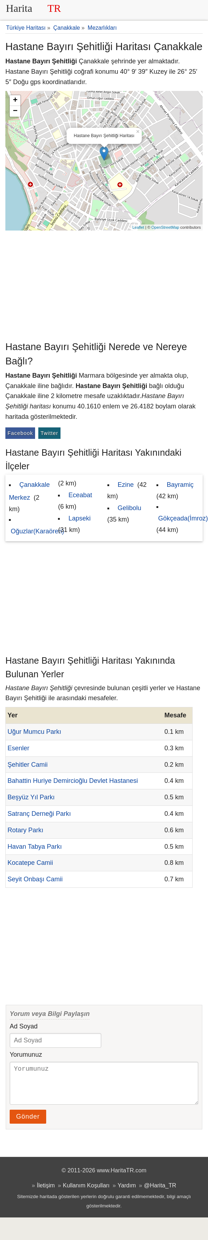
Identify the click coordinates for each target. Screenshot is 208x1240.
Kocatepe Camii (30, 862)
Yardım (127, 1192)
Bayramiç (180, 484)
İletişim (46, 1192)
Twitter (49, 433)
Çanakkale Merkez (29, 491)
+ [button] (15, 100)
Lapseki (79, 518)
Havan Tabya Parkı (35, 846)
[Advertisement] (104, 284)
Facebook (20, 433)
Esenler (18, 748)
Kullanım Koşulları (86, 1192)
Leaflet (138, 227)
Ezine (126, 484)
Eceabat (80, 495)
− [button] (15, 111)
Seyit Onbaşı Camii (35, 879)
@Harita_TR (160, 1192)
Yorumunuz (26, 1054)
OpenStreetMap (165, 227)
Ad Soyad (24, 1026)
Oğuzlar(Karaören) (37, 531)
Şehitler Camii (28, 764)
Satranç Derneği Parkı (39, 813)
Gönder (28, 1123)
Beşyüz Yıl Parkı (31, 797)
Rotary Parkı (25, 830)
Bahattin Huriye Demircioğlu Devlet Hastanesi (73, 780)
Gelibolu (129, 508)
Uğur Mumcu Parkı (34, 731)
